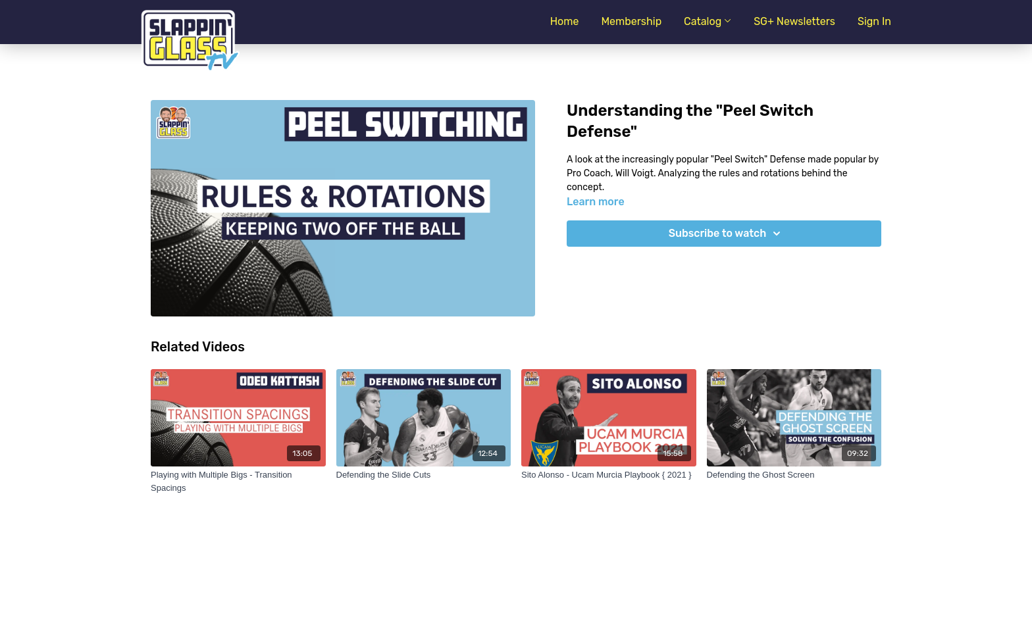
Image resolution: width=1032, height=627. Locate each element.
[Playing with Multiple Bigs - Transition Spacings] (238, 481)
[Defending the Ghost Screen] (794, 475)
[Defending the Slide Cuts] (423, 475)
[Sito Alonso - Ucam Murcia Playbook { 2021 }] (608, 475)
